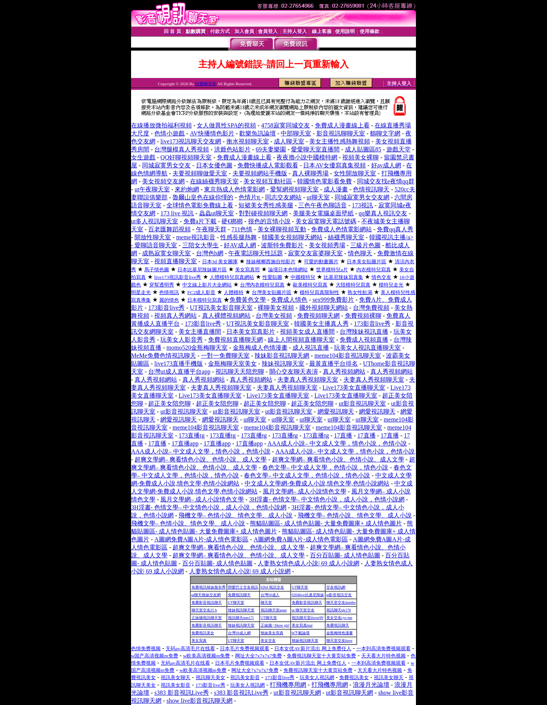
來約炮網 (187, 189)
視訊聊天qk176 (338, 610)
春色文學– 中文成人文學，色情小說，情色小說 (325, 467)
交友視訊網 (335, 587)
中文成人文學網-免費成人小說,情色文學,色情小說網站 (317, 483)
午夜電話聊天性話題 (255, 253)
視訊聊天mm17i (241, 618)
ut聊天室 (318, 197)
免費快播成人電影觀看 (267, 165)
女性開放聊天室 (355, 173)
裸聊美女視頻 (276, 307)
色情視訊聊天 (371, 189)
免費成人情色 (289, 299)
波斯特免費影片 (282, 245)
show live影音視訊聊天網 (199, 700)
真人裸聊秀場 (310, 173)
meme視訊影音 (195, 237)
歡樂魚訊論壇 (257, 133)
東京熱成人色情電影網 (234, 189)
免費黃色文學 (247, 299)
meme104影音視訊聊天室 (348, 355)
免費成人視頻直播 (364, 339)
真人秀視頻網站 (344, 371)
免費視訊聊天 (239, 595)
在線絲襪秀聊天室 (214, 181)
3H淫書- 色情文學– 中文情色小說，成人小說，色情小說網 (327, 499)
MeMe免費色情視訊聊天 (163, 355)
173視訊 (362, 205)
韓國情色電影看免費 (324, 181)
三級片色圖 (365, 245)
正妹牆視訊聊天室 (206, 618)
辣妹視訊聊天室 (283, 363)
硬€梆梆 (232, 221)
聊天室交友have (339, 640)
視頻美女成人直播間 (307, 331)
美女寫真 (199, 640)
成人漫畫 (336, 189)
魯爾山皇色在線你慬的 (202, 197)
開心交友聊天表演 (293, 371)
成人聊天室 (289, 141)
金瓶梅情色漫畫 (339, 633)
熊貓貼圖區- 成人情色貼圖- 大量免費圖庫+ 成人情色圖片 (326, 523)
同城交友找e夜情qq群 (385, 181)
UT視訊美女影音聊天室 (221, 307)
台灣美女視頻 (274, 315)
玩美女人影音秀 (181, 339)
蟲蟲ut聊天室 (216, 213)
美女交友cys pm (339, 618)
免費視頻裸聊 (363, 315)
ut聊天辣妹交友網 (206, 595)
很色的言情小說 (269, 221)
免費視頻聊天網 (318, 315)
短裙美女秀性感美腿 (266, 205)
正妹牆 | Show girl (275, 625)
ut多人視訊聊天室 (154, 221)
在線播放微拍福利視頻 (161, 125)
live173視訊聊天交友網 (190, 141)
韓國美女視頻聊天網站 (292, 237)
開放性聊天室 (152, 237)
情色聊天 (360, 253)
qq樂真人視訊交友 (383, 213)
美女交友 (268, 640)
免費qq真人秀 (395, 229)
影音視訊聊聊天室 (340, 133)
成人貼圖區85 (363, 149)
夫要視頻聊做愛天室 (199, 173)
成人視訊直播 (310, 347)
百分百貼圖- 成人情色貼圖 (345, 555)
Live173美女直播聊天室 (354, 387)
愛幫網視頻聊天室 (294, 189)
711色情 (241, 229)
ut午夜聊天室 (151, 189)
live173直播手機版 (178, 363)
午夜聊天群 (211, 229)
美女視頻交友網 (163, 181)
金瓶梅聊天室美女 (232, 363)
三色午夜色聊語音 (322, 205)
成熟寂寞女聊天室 (166, 253)
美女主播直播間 (200, 331)
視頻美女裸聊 (360, 157)
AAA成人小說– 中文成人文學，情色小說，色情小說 (337, 443)
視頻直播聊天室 (175, 261)
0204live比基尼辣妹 (308, 595)
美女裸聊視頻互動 (282, 229)
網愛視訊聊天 (336, 411)
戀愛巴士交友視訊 (243, 587)
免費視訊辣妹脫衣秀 (208, 587)
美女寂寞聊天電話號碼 (326, 221)
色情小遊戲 (169, 133)
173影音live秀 (166, 307)
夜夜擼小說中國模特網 (307, 157)
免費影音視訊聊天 (206, 602)
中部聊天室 (296, 133)
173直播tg (191, 435)
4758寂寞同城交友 (285, 125)
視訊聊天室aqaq (274, 610)
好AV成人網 (240, 245)
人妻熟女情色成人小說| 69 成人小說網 (308, 563)
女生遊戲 (143, 157)
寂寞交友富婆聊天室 (315, 253)
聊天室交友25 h (204, 610)
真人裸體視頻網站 (226, 315)
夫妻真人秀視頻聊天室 (307, 379)
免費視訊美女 (202, 633)
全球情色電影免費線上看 (199, 205)
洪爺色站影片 (232, 149)
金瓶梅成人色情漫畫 (260, 347)
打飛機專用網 (288, 684)
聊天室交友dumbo (341, 602)
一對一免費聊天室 (225, 355)
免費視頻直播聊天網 (235, 339)
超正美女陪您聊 (169, 403)
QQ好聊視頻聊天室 (186, 157)
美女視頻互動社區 (267, 181)
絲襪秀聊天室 (346, 237)
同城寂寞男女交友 (166, 165)
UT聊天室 (300, 587)
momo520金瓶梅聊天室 (197, 347)
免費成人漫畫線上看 (342, 125)
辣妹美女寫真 (272, 633)
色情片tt (250, 197)
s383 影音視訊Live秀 (181, 692)
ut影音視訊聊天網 (297, 692)
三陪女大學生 (200, 245)
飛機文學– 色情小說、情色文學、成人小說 (235, 515)
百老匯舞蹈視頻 (169, 229)
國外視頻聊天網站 (323, 307)
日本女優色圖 (214, 165)
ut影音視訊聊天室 (362, 403)
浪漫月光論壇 (371, 684)
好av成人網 (386, 165)
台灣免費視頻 (371, 307)
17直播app (185, 443)
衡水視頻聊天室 (247, 141)
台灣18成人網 (239, 633)
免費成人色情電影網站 (341, 229)
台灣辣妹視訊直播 (364, 331)
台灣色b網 (209, 253)
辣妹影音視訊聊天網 (282, 355)
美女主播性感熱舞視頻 (339, 141)
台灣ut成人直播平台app (179, 371)
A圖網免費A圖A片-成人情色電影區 (201, 539)
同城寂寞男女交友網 (362, 197)
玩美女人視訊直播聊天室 (367, 347)
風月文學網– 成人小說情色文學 (304, 491)
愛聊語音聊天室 (155, 245)
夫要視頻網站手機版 (259, 173)
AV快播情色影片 (212, 133)
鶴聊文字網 (385, 133)
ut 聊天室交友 (303, 610)
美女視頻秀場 (327, 245)
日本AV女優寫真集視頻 (334, 165)
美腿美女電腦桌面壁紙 (323, 213)
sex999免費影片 (333, 299)
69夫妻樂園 (271, 149)
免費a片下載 (200, 221)
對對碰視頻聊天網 (263, 213)
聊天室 (266, 602)
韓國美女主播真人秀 (321, 323)
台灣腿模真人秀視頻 (181, 149)
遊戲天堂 (398, 149)
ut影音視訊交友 (339, 595)
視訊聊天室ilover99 (307, 618)
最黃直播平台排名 (333, 363)
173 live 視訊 (177, 213)
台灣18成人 (270, 595)
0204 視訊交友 (273, 587)
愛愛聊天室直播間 (315, 149)
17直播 (343, 435)
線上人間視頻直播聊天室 (301, 339)
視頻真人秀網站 (175, 315)
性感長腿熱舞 (238, 237)
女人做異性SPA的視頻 (226, 125)
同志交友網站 (283, 197)
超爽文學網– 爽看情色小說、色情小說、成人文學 (200, 459)
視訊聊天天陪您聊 (239, 371)
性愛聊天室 (205, 83)
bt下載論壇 (301, 633)
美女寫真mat (302, 625)
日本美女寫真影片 (250, 331)
